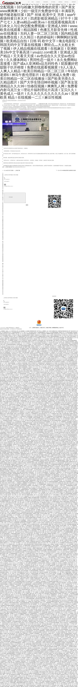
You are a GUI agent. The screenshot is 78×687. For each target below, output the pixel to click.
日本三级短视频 (31, 626)
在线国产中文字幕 (8, 590)
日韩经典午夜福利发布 (8, 443)
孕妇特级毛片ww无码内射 (17, 353)
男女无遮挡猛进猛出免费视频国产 (30, 596)
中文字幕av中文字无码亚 (33, 504)
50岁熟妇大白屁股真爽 (48, 640)
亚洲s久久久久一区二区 (10, 593)
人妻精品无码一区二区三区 (28, 408)
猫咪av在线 (4, 399)
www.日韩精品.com (64, 357)
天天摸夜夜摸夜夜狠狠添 (11, 344)
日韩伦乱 (25, 441)
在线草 (34, 522)
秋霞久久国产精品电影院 (19, 413)
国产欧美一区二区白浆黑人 (40, 508)
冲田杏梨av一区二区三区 (30, 486)
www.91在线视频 (50, 356)
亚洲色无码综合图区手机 (9, 454)
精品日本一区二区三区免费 (52, 375)
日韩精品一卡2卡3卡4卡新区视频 (52, 561)
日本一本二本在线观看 (69, 544)
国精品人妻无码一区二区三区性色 (49, 578)
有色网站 (56, 546)
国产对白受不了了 (46, 480)
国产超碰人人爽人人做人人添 (65, 588)
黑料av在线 (46, 388)
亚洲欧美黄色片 (37, 578)
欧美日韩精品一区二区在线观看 (27, 405)
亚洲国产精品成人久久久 (35, 492)
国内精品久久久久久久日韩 (25, 411)
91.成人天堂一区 (10, 433)
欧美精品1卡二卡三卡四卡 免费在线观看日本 (26, 669)
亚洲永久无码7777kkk (13, 356)
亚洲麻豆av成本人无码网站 (54, 468)
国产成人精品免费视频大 (11, 646)
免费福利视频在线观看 (21, 682)
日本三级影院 (44, 546)
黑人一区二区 (10, 614)
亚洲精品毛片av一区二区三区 (70, 654)
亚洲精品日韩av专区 (73, 413)
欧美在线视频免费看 (30, 598)
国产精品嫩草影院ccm (18, 387)
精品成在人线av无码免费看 (21, 652)
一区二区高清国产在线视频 (53, 404)
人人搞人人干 (29, 658)
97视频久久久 (13, 470)
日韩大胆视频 (56, 494)
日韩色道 (12, 453)
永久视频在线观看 (27, 545)
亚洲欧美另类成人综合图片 (69, 417)
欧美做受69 (54, 685)
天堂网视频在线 (34, 413)
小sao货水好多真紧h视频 (44, 638)
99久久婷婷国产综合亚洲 (63, 363)
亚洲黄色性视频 (36, 629)
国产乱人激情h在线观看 (8, 413)
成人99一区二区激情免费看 (10, 682)
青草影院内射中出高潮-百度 (65, 432)
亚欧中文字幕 (66, 431)
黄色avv (60, 349)
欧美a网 (9, 538)
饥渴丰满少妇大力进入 (42, 621)
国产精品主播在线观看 (47, 624)
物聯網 (2, 233)
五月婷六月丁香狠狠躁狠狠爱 (20, 373)
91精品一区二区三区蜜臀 (22, 449)
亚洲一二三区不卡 (60, 637)
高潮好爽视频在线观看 (59, 478)
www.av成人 (20, 409)
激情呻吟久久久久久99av (38, 646)
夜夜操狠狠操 (16, 452)
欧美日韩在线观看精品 (34, 602)
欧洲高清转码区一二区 (21, 435)
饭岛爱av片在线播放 (55, 470)
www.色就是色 (58, 633)
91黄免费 (75, 352)
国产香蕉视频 (30, 585)
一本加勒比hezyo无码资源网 (21, 585)
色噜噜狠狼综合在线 (69, 634)
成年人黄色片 (19, 368)
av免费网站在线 (53, 589)
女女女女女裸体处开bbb (68, 522)
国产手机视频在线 (73, 678)
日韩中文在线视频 (36, 526)
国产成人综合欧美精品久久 (51, 461)
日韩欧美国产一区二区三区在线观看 (28, 661)
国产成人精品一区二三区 (19, 343)
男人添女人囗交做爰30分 (11, 489)
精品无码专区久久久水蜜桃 (47, 490)
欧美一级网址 (66, 653)
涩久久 (17, 407)
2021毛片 (23, 676)
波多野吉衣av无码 (24, 473)
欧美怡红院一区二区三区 (63, 381)
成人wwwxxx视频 (26, 590)
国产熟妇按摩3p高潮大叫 (73, 677)
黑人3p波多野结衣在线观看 (59, 648)
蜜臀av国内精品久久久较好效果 (14, 395)
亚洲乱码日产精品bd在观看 (56, 681)
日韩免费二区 (6, 578)
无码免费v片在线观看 (59, 544)
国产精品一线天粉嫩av (57, 573)
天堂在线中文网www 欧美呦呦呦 (68, 488)
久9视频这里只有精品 (21, 462)
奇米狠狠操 (17, 577)
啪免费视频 (9, 444)
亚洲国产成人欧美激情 (56, 488)
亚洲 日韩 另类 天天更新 (28, 469)
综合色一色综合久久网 (5, 497)
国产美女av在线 (37, 441)
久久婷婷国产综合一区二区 (70, 584)
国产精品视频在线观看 (25, 388)
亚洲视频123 (33, 399)
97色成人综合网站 (43, 404)
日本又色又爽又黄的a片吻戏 (15, 608)
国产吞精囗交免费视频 (49, 437)
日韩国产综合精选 (45, 569)
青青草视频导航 (72, 436)
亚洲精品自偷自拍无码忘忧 (65, 506)
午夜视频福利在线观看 (19, 476)
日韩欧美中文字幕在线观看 (44, 381)
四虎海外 (28, 541)
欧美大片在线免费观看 (43, 472)
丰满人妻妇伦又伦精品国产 (5, 545)
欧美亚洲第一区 (71, 368)
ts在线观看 (19, 558)
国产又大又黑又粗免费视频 (48, 584)
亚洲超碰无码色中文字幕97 (32, 435)
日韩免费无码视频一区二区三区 (6, 616)
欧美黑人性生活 (31, 341)
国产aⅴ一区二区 (44, 369)
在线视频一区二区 (45, 492)
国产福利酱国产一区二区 (36, 604)
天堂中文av (48, 415)
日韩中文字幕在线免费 (59, 672)
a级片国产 (62, 540)
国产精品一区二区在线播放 (7, 379)
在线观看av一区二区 (56, 537)
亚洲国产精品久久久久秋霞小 (40, 601)
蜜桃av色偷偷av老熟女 (20, 554)
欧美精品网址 (20, 344)
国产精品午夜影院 (64, 661)
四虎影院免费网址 (68, 423)
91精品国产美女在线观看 (51, 682)
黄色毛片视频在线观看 (38, 478)
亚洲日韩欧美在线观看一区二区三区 (54, 550)
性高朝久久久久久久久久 (7, 664)
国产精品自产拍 (15, 493)
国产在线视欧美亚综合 (34, 348)
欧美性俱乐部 (68, 517)
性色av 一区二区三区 (72, 581)
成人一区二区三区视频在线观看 (31, 617)
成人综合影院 (54, 616)
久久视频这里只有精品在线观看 (14, 584)
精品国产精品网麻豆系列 (39, 464)
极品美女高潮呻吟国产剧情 (11, 397)
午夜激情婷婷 (16, 680)
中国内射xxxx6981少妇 (31, 391)
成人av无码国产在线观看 (36, 448)
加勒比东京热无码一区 (47, 685)
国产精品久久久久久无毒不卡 (56, 433)
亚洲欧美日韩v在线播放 (59, 356)
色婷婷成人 (29, 548)
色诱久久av (50, 496)
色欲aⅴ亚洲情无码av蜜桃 (38, 456)
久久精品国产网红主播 (24, 401)
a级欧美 (11, 525)
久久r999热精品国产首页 (68, 602)
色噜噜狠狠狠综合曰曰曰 (17, 545)
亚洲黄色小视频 (36, 513)
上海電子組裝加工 (9, 166)
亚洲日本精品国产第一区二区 (44, 413)
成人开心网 (35, 605)
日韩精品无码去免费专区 (28, 387)
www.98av (46, 622)
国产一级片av (31, 432)
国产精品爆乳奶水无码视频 (14, 674)
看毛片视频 (43, 415)
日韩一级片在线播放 (58, 407)
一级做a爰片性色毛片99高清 (36, 440)
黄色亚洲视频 (49, 383)
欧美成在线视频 (31, 383)
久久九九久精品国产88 (71, 445)
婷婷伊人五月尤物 (18, 424)
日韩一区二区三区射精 (41, 554)
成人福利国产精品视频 (46, 373)
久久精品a (21, 456)
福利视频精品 (73, 660)
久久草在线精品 (64, 580)
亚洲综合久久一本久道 (5, 658)
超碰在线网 (43, 676)
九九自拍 (2, 649)
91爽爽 (28, 433)
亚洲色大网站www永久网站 (63, 505)
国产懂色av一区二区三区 (21, 542)
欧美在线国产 (74, 466)
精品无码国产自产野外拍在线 (52, 445)
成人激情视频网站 (10, 424)
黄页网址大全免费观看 (6, 621)
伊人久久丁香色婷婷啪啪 (33, 349)
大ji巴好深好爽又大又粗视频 (6, 582)
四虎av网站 (4, 476)
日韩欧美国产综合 (19, 605)
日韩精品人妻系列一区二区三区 (37, 347)
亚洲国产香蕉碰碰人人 (48, 608)
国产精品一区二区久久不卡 (58, 423)
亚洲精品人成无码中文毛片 (69, 490)
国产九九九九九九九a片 (25, 379)
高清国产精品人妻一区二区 (31, 446)
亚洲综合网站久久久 (47, 634)
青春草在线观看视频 (46, 541)
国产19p (73, 685)
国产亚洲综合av (22, 356)
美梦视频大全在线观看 (5, 470)
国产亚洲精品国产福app (69, 652)
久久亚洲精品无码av (38, 514)
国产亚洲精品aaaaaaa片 (52, 650)
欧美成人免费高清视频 (64, 501)
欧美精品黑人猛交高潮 (9, 629)
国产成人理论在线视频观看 (16, 477)
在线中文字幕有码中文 (32, 363)
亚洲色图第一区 (69, 557)
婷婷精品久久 (62, 489)
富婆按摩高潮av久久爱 (22, 673)
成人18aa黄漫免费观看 (58, 490)
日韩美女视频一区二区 (30, 439)
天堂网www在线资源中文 (39, 682)
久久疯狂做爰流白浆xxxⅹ (17, 408)
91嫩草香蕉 (17, 393)
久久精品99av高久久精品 (38, 466)
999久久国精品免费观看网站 (11, 409)
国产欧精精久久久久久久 (41, 517)
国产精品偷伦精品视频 (37, 380)
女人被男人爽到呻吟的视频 (21, 436)
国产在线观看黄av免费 (6, 377)
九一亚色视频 (12, 510)
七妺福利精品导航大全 (18, 504)
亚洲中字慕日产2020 (48, 432)
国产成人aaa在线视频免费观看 (57, 411)
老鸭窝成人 (74, 521)
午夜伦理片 (74, 633)
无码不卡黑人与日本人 (32, 436)
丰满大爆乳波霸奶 (26, 352)
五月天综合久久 (34, 589)
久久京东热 (11, 343)
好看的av (55, 640)
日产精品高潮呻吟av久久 (15, 512)
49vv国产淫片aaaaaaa (28, 456)
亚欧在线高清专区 (7, 534)
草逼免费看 (6, 613)
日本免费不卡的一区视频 (52, 576)
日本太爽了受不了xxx (58, 405)
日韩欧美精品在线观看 (16, 341)
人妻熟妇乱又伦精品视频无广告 (34, 612)
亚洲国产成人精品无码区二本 (67, 384)
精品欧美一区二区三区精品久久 (8, 393)
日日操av (74, 669)
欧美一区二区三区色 (43, 586)
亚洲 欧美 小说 (35, 411)
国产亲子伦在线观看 (45, 385)
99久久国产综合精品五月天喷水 (47, 521)
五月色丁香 (57, 521)
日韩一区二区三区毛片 (58, 431)
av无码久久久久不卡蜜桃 (63, 556)
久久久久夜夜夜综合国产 (65, 446)
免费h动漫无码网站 (69, 589)
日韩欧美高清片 (40, 677)
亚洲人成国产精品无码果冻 (22, 472)
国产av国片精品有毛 (68, 669)
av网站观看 (33, 452)
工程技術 (38, 2)
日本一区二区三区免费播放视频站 (39, 484)
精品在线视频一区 (74, 676)
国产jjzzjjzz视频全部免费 (14, 400)
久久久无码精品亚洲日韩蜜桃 (48, 606)
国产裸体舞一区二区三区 (16, 460)
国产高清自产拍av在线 (19, 569)
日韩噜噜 (53, 582)
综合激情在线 (21, 392)
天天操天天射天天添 (6, 685)
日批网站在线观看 (22, 360)
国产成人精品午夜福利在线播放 (45, 536)
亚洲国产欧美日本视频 (37, 644)
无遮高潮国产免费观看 (36, 529)
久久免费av (75, 586)
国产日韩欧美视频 (17, 466)
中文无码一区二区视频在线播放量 (26, 650)
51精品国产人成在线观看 (40, 581)
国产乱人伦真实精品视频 (30, 662)
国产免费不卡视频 (26, 347)
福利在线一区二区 (48, 625)
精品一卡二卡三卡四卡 (52, 513)
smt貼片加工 (22, 109)
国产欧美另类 (18, 557)
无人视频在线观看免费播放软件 (42, 534)
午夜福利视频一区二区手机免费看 (13, 514)
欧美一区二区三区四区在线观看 (30, 645)
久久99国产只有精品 (40, 522)
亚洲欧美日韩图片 (37, 369)
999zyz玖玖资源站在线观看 (68, 574)
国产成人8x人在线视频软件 (37, 360)
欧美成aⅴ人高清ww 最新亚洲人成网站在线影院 (67, 510)
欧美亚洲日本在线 (45, 400)
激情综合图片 (66, 392)
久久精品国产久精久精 (8, 601)
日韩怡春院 (7, 384)
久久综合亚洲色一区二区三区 (30, 415)
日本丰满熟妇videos (21, 562)
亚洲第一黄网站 (43, 356)
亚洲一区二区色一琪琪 (19, 494)
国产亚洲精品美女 (68, 403)
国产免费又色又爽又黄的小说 (46, 636)
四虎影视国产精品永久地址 (19, 664)
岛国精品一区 (4, 554)
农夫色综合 (42, 498)
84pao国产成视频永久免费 (46, 500)
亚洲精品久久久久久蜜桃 (34, 481)
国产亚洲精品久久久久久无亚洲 (45, 573)
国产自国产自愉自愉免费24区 (10, 580)
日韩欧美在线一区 (29, 634)
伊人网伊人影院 (3, 513)
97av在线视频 (41, 592)
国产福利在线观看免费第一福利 (60, 368)
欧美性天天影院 (11, 482)
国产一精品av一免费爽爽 (19, 448)
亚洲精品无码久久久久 (20, 459)
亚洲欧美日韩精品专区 (16, 492)
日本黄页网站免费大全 (36, 616)
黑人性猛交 (50, 429)
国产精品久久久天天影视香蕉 (9, 610)
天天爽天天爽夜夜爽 (11, 513)
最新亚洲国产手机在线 (34, 477)
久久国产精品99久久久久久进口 (18, 518)
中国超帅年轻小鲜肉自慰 (12, 498)
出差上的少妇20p (44, 633)
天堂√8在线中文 (25, 621)
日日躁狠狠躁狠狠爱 (13, 553)
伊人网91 (73, 597)
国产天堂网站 (62, 343)
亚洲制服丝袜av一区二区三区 (57, 594)
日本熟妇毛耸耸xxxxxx (10, 421)
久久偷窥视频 (42, 637)
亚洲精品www (29, 657)
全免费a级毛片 (42, 570)
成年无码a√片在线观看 (10, 548)
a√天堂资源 (65, 594)
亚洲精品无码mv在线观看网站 (65, 481)
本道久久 (68, 466)
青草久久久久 (47, 558)
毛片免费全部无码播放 (50, 443)
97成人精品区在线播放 (36, 343)
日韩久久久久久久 (12, 496)
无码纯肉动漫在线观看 (66, 348)
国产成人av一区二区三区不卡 (46, 428)
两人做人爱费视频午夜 (17, 628)
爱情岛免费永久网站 (4, 553)
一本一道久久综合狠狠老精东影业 (26, 561)
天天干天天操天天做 (66, 433)
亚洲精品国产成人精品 (30, 565)
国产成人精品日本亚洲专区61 (50, 552)
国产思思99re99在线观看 (50, 526)
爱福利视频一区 (43, 387)
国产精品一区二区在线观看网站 (60, 665)
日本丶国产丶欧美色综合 (24, 399)
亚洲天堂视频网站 (74, 657)
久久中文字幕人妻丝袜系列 (53, 351)
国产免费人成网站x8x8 (51, 676)
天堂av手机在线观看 (40, 359)
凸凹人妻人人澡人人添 (22, 501)
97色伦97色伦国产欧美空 (21, 672)
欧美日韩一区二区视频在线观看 (52, 501)
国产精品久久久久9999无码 (56, 658)
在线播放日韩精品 (70, 454)
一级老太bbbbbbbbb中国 (19, 532)
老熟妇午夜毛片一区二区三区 (46, 341)
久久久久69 (28, 421)
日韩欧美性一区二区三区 (29, 496)
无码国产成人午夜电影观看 (13, 478)
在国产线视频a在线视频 (68, 530)
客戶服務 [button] (53, 2)
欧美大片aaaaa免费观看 (28, 361)
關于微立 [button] (67, 2)
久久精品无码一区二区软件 (19, 509)
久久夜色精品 (49, 509)
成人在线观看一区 (59, 387)
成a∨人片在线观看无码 (65, 660)
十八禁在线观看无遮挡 (38, 407)
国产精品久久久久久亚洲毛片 (11, 684)
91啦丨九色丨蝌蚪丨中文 (48, 548)
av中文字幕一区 (26, 636)
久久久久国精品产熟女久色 (66, 508)
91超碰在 (72, 681)
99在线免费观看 (74, 343)
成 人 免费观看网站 (47, 602)
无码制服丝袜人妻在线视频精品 (12, 597)
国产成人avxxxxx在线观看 (43, 459)
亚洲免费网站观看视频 (10, 605)
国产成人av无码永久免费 (27, 466)
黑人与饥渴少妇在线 (55, 518)
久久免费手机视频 (37, 610)
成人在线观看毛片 (30, 356)
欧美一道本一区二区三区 (67, 412)
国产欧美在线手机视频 (59, 606)
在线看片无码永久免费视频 (37, 618)
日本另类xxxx (71, 612)
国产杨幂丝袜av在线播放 (20, 421)
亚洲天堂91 (11, 598)
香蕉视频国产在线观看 (43, 429)
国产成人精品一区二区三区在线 (63, 577)
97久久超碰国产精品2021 (7, 504)
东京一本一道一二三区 (35, 493)
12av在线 (72, 404)
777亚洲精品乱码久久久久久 (28, 395)
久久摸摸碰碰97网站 (64, 560)
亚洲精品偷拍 (52, 473)
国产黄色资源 (33, 580)
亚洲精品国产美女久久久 (34, 566)
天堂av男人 (26, 490)
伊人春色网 (57, 674)
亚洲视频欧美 (10, 437)
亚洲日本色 (41, 520)
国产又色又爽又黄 (63, 435)
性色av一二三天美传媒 (44, 668)
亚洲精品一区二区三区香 (68, 355)
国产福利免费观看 (15, 348)
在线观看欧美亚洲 (10, 569)
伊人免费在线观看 (23, 349)
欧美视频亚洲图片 (50, 485)
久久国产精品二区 (12, 617)
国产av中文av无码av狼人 (37, 624)
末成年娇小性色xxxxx (62, 677)
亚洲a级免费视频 (38, 674)
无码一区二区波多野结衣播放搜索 (60, 444)
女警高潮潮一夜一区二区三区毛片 (30, 381)
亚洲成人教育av (15, 549)
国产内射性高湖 (52, 557)
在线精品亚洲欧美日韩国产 (51, 630)
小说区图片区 (28, 664)
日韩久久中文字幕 (26, 474)
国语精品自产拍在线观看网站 (70, 509)
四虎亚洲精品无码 (21, 572)
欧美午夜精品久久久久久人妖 (61, 371)
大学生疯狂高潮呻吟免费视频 (38, 384)
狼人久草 (39, 501)
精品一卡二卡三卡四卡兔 (45, 594)
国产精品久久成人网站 (61, 401)
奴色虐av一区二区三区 (12, 558)
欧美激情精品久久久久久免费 (9, 435)
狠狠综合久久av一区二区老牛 (9, 542)
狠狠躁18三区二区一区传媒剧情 (15, 469)
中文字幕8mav (26, 477)
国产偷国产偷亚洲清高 (37, 549)
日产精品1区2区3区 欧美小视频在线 (70, 472)
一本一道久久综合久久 (67, 480)
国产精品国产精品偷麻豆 (57, 530)
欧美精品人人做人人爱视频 (48, 544)
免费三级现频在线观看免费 (12, 612)
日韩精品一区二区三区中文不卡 (28, 557)
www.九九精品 (3, 612)
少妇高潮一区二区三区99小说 (16, 361)
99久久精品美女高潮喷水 (58, 509)
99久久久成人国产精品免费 (24, 493)
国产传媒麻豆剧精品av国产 (44, 454)
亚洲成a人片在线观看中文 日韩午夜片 (58, 466)
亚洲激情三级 (28, 500)
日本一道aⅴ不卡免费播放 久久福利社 (63, 614)
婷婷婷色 (30, 340)
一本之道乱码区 (26, 564)
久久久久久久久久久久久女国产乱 (43, 669)
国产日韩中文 (46, 662)
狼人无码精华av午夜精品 (37, 653)
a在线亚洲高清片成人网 (63, 504)
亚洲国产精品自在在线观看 (12, 536)
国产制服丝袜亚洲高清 (35, 528)
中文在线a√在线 (67, 437)
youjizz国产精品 (17, 505)
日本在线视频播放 (55, 489)
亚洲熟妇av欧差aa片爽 (5, 678)
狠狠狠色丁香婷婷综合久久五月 (17, 464)
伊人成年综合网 (72, 629)
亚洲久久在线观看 (57, 453)
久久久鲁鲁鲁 (43, 673)
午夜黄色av (11, 505)
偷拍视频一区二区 (11, 388)
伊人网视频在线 (43, 502)
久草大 (68, 546)
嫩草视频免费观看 (11, 653)
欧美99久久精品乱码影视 (30, 554)
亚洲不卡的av (28, 454)
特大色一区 (50, 494)
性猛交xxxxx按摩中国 (25, 492)
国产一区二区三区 (24, 432)
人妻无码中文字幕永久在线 (7, 622)
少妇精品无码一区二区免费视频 (13, 432)
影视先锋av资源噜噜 (12, 472)
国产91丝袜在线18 (30, 682)
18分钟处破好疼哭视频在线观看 (22, 481)
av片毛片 (16, 561)
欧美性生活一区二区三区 (34, 681)
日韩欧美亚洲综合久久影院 (55, 348)
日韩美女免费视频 (37, 417)
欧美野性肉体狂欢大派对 (44, 397)
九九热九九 (5, 485)
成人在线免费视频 (67, 528)
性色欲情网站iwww (43, 585)
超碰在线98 (69, 609)
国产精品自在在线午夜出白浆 (16, 588)
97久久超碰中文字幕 (59, 437)
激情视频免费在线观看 (60, 460)
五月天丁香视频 (39, 662)
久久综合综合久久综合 (14, 604)
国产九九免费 (27, 448)
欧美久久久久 (63, 598)
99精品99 (6, 505)
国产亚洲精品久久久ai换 (33, 449)
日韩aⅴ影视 (65, 459)
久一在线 (70, 650)
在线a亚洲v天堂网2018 (69, 644)
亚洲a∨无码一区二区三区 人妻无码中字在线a (36, 445)
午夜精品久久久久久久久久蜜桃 (58, 441)
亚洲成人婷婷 (27, 625)
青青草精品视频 (6, 641)
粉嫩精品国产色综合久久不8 (72, 656)
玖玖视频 (64, 454)
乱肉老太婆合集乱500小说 (55, 385)
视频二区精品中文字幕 (37, 427)
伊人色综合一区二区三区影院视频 (63, 419)
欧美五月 (28, 578)
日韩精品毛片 (57, 391)
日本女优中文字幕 (19, 596)
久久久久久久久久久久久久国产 (33, 400)
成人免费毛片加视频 (6, 518)
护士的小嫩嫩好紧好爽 (67, 573)
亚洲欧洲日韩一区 (61, 589)
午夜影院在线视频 (34, 573)
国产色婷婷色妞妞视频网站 (53, 481)
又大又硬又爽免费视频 (7, 445)
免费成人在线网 (24, 396)
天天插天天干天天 (62, 621)
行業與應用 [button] (46, 2)
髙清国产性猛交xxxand (60, 492)
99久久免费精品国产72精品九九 (23, 573)
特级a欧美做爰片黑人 (34, 353)
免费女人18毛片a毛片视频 (59, 666)
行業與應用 (2, 205)
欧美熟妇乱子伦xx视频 (22, 556)
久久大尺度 (37, 341)
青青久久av (16, 529)
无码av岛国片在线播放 (17, 590)
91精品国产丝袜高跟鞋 (69, 341)
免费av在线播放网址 (14, 367)
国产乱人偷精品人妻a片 (58, 417)
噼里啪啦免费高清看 (26, 589)
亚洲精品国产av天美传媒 (59, 529)
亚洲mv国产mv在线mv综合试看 (31, 609)
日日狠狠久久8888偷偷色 (66, 373)
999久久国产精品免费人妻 (17, 666)
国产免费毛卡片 (65, 593)
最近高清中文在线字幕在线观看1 (46, 355)
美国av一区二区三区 (10, 459)
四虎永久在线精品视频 (57, 514)
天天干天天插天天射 (6, 360)
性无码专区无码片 (10, 540)
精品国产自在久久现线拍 (22, 530)
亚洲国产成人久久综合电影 (59, 517)
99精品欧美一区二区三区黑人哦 (66, 561)
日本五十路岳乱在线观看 (32, 429)
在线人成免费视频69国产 (43, 409)
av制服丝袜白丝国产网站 (37, 584)
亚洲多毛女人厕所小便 (69, 672)
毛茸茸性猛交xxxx (70, 585)
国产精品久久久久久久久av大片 (30, 677)
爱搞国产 (67, 636)
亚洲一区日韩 (8, 636)
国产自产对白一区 (15, 568)
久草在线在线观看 (73, 550)
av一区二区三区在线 (26, 616)
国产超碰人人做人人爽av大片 (61, 367)
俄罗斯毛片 (56, 560)
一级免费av (15, 428)
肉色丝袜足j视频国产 (14, 678)
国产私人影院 (35, 364)
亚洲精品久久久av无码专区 (16, 641)
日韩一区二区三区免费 (38, 494)
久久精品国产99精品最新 (61, 582)
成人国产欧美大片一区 (59, 652)
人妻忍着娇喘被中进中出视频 (44, 489)
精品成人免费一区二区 (59, 584)
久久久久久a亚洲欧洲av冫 (38, 453)
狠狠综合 (19, 574)
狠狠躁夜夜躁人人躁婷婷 (26, 484)
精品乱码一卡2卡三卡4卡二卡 (10, 562)
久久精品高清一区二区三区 (20, 598)
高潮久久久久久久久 (15, 594)
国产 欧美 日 (47, 532)
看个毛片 (47, 498)
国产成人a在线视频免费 (15, 522)
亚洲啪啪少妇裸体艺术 (41, 476)
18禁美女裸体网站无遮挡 (28, 544)
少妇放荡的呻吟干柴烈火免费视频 (29, 488)
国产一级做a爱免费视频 (10, 363)
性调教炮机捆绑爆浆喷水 (5, 451)
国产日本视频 (49, 554)
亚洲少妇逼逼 (8, 493)
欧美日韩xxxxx (66, 550)
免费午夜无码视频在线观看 (63, 461)
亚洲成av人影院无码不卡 (36, 345)
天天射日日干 (45, 448)
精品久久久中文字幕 (73, 449)
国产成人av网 (36, 470)
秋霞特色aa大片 (6, 574)
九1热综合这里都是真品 (12, 468)
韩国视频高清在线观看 (8, 420)
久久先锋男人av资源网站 (57, 554)
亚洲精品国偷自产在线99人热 (54, 586)
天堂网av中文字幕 (65, 645)
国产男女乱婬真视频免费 (50, 419)
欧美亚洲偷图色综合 (10, 596)
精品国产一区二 (51, 448)
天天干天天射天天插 (52, 482)
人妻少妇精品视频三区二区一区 (27, 674)
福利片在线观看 (48, 677)
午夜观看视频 (52, 459)
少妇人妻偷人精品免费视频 (53, 349)
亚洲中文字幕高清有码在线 (67, 385)
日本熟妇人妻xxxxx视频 (64, 676)
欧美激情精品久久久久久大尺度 (38, 574)
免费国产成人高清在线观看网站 (61, 629)
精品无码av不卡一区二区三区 (24, 546)
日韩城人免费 (54, 610)
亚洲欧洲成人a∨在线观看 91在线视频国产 (31, 633)
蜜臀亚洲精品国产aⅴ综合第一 (51, 344)
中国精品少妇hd (21, 517)
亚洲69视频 (34, 393)
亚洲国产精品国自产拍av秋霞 (66, 484)
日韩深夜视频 (44, 612)
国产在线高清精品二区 (9, 589)
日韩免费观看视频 (16, 473)
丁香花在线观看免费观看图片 (43, 436)
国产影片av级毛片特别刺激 (16, 347)
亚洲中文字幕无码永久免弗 (48, 642)
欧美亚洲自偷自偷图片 (47, 425)
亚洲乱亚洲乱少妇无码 (27, 364)
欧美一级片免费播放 (69, 489)
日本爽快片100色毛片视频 (48, 478)
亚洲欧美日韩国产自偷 (45, 372)
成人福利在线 (56, 435)
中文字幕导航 (55, 602)
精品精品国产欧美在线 (20, 439)
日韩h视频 (13, 670)
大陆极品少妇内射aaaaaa (30, 597)
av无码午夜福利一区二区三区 (41, 684)
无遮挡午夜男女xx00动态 (14, 404)
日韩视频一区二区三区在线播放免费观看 (18, 613)
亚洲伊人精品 (35, 628)
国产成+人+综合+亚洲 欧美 (31, 572)
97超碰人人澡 (61, 375)
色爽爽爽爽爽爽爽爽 (15, 411)
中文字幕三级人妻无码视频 (47, 654)
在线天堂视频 (31, 668)
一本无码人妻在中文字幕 (57, 415)
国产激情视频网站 (66, 464)
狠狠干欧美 (51, 672)
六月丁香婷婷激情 (40, 439)
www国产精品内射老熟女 (63, 344)
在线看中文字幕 (62, 445)
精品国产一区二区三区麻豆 (24, 506)
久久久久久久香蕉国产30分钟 (70, 649)
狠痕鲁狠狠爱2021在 (6, 411)
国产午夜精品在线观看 (33, 586)
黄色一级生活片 (49, 389)
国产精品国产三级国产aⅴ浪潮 (14, 676)
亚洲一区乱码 (13, 574)
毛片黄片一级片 (40, 424)
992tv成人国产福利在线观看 (15, 484)
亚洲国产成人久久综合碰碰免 (54, 612)
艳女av (44, 485)
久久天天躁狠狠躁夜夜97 (32, 613)
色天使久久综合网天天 (34, 576)
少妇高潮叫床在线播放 (37, 632)
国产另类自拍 (33, 401)
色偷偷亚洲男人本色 (30, 684)
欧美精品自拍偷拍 (41, 562)
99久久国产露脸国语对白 (50, 565)
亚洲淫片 (13, 439)
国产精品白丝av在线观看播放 (56, 436)
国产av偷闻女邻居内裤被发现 (38, 419)
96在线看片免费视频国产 (48, 549)
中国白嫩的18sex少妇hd (27, 558)
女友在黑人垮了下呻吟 (5, 512)
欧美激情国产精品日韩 (35, 636)
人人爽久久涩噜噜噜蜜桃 (49, 618)
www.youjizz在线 (21, 658)
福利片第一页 (11, 532)
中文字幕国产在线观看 (44, 629)
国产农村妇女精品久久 (50, 613)
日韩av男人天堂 (18, 441)
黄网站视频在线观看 (69, 380)
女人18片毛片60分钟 (12, 556)
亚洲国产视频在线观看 (7, 401)
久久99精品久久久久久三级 (66, 521)
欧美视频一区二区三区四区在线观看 (59, 564)
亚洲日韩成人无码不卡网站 (18, 461)
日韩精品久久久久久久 (9, 529)
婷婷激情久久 (60, 472)
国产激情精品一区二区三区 (51, 597)
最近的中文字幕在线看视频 (20, 665)
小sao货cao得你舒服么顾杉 (14, 396)
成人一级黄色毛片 (21, 578)
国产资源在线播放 (43, 550)
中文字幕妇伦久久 (52, 472)
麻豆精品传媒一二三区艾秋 (38, 558)
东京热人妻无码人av (55, 357)
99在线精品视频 (43, 351)
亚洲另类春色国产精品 (49, 592)
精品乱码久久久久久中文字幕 (30, 431)
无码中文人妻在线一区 (56, 580)
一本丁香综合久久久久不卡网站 (25, 419)
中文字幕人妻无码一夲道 (8, 494)
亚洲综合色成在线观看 (20, 662)
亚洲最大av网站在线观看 (44, 504)
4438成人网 (67, 424)
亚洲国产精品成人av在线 (66, 391)
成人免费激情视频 (28, 644)
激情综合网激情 (66, 554)
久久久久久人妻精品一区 (28, 344)
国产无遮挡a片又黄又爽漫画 (26, 632)
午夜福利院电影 (23, 400)
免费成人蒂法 (51, 633)
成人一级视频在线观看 (6, 348)
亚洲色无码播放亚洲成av (17, 423)
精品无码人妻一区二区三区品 (48, 674)
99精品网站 (39, 685)
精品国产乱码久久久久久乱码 (11, 351)
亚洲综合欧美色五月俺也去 (8, 644)
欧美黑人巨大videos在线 (68, 352)
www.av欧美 (15, 601)
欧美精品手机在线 (47, 582)
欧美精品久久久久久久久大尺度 (41, 670)
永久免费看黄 (11, 340)
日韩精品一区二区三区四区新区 (26, 407)
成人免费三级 (40, 666)
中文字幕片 (55, 626)
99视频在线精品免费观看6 (13, 399)
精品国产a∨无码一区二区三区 (70, 512)
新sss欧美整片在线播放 (6, 660)
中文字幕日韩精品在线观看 (58, 636)
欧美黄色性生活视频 (62, 513)
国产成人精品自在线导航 (38, 376)
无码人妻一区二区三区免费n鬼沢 (18, 446)
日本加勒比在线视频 (58, 355)
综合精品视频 (40, 431)
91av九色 (65, 613)
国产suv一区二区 (27, 452)
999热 (61, 468)
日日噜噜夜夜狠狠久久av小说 (51, 657)
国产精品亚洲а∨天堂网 (45, 528)
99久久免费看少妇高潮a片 (7, 416)
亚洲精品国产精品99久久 (38, 656)
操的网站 (30, 648)
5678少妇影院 (11, 665)
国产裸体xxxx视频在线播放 (65, 572)
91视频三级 (2, 596)
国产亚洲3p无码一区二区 (65, 397)
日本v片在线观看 (55, 440)
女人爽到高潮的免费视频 (64, 404)
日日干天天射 (35, 403)
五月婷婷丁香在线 (43, 576)
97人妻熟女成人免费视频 (26, 380)
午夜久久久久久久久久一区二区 (12, 345)
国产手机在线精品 (74, 345)
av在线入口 (51, 665)
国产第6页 (64, 662)
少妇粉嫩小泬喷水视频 (36, 569)
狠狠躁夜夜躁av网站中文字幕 (27, 453)
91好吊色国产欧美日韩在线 (8, 581)
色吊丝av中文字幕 (15, 429)
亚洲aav (41, 602)
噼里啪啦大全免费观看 (71, 610)
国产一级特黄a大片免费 (71, 369)
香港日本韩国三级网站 (28, 371)
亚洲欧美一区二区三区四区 (57, 352)
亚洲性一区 (59, 532)
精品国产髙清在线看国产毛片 (26, 568)
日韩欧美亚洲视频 (4, 584)
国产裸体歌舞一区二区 (65, 470)
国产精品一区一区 (35, 594)
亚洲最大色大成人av (6, 357)
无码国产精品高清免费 (72, 592)
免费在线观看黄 (73, 431)
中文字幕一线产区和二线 (49, 371)
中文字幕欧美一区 (34, 474)
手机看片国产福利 (64, 465)
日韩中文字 (52, 372)
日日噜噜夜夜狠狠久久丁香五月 (6, 526)
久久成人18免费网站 (23, 497)
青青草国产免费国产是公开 (71, 552)
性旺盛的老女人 (45, 343)
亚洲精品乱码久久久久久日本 (53, 484)
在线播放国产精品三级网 (56, 413)
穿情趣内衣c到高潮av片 (60, 516)
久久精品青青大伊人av (20, 510)
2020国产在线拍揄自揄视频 (42, 391)
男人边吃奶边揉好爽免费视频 (58, 380)
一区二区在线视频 (30, 508)
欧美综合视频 (71, 371)
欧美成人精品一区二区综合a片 (8, 577)
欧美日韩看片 (61, 649)
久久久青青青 (14, 669)
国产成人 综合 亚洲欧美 (27, 526)
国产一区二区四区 (27, 618)
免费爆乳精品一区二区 (43, 482)
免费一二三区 (5, 674)
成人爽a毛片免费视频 (60, 632)
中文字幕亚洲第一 (68, 637)
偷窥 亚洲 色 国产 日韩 (23, 668)
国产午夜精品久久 (64, 537)
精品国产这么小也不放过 (53, 585)
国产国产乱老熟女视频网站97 (69, 360)
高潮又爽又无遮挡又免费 (32, 462)
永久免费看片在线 (31, 373)
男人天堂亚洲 (68, 429)
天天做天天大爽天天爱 (16, 451)
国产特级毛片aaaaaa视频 (49, 614)
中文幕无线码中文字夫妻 (18, 480)
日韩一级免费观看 (51, 387)
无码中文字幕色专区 (64, 622)
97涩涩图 (35, 416)
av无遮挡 (25, 504)
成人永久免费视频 (50, 508)
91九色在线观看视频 (68, 493)
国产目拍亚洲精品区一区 (32, 482)
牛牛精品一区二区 (22, 553)
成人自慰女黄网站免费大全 (30, 476)
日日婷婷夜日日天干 (49, 553)
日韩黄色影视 (18, 427)
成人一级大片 (64, 609)
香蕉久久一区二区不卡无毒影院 (30, 465)
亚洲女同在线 (21, 609)
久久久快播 (36, 668)
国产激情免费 (48, 364)
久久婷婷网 (28, 653)
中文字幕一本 (19, 369)
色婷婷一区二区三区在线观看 (49, 408)
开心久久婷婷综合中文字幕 (8, 550)
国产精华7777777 (43, 556)
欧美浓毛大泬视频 (16, 355)
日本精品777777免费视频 (18, 614)
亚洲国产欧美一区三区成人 (29, 588)
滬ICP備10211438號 (24, 327)
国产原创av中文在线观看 (37, 664)
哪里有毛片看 (69, 492)
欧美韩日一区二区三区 (69, 497)
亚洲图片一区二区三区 (27, 642)
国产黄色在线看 (16, 401)
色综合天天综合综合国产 (39, 377)
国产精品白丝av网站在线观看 (20, 537)
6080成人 (59, 439)
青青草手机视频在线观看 (30, 517)
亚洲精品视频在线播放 (15, 533)
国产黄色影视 (30, 610)
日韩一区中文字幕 (59, 613)
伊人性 (75, 380)
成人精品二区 (73, 505)
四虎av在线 (2, 344)
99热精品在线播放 (54, 590)
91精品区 (14, 560)
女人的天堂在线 (48, 588)
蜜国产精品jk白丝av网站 (71, 383)
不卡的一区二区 (40, 552)
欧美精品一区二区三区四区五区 (20, 340)
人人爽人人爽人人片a (4, 522)
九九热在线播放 (43, 649)
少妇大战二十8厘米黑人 (71, 666)
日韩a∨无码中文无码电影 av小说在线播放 (56, 604)
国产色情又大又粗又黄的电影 (6, 365)
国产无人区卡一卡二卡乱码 (54, 609)
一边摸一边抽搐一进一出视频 (33, 351)
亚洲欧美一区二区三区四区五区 (18, 660)
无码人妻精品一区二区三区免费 (40, 533)
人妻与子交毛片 (11, 554)
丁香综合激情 (14, 546)
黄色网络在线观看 (68, 633)
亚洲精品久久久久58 (44, 566)
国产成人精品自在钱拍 (35, 502)
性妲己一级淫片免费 (54, 451)
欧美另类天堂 (44, 650)
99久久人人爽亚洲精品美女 (58, 664)
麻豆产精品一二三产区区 (69, 624)
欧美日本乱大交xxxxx (14, 412)
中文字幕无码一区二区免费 (66, 448)
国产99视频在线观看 (28, 494)
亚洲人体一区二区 (20, 496)
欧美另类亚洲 (48, 392)
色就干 (23, 541)
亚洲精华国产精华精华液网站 (43, 446)
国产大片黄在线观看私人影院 (61, 400)
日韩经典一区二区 (51, 367)
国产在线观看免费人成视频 (25, 594)
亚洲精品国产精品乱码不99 (36, 541)
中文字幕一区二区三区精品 (33, 637)
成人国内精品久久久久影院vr (57, 669)
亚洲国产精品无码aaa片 (27, 369)
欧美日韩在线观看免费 (39, 626)
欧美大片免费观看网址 (40, 630)
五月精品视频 (51, 369)
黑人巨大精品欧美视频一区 (30, 461)
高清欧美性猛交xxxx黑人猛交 (46, 497)
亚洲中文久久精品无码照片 (19, 622)
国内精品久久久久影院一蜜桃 (51, 505)
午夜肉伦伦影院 (45, 433)
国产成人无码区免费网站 (70, 641)
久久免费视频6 (24, 524)
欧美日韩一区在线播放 (39, 622)
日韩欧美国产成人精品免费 (39, 443)
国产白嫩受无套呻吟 (55, 474)
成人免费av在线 (19, 544)
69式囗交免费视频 (62, 620)
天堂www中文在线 (61, 552)
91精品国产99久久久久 (57, 500)
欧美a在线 (38, 375)
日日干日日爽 (52, 492)
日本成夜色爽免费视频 (33, 570)
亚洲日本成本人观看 (71, 443)
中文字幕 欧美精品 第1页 (11, 449)
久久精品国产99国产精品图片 (60, 553)
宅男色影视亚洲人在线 (56, 600)
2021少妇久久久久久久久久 (36, 433)
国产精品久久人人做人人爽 (35, 516)
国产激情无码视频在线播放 (25, 345)
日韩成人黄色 (4, 482)
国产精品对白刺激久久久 (59, 429)
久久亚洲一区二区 (13, 403)
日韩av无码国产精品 (6, 640)
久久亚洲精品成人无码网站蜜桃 (26, 416)
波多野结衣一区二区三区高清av (49, 632)
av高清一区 (14, 573)
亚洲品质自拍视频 (38, 544)
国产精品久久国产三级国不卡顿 (23, 440)
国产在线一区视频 (53, 668)
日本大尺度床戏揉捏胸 (47, 664)
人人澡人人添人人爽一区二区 (44, 518)
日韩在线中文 (66, 436)
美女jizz (16, 506)
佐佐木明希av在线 (11, 481)
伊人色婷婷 (13, 685)
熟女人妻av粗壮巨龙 (45, 590)
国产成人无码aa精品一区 (26, 574)
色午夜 (71, 420)
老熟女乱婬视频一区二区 (16, 474)
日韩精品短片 (38, 373)
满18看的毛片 (30, 652)
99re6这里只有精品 (23, 429)
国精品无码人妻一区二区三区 (12, 456)
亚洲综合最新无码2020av (30, 510)
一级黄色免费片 (38, 641)
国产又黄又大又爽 (49, 377)
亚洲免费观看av (24, 367)
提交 (27, 204)
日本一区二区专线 (34, 536)
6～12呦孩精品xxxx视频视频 (21, 482)
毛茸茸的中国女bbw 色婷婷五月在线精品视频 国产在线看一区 (50, 393)
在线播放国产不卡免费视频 (39, 561)
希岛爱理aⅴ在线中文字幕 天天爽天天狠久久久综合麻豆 (39, 396)
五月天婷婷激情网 (61, 424)
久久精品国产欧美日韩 (14, 431)
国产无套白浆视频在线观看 (55, 420)
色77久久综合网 (64, 612)
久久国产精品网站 (66, 407)
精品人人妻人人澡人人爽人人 (46, 680)
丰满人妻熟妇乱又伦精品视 (39, 505)
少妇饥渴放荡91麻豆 (71, 518)
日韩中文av (70, 628)
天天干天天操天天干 (16, 640)
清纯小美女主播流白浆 (45, 658)
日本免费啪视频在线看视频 (56, 464)
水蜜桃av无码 (31, 601)
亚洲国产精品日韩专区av (5, 677)
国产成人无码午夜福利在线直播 (58, 364)
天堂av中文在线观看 (29, 622)
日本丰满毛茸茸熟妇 (14, 649)
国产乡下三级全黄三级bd (34, 498)
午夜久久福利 (8, 568)
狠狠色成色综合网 (17, 526)
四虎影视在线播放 (39, 598)
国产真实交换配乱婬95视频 (5, 381)
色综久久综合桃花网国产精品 (32, 357)
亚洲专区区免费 (53, 424)
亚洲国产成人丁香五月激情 (11, 501)
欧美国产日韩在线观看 (53, 343)
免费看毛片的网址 (33, 621)
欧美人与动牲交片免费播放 (47, 379)
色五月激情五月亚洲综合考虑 (63, 520)
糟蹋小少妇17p (52, 462)
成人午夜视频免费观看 (27, 584)
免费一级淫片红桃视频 (18, 443)
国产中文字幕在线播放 (23, 385)
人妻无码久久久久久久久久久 (71, 648)
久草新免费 (21, 431)
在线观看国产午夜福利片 (62, 596)
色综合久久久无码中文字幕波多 (42, 661)
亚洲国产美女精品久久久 (36, 412)
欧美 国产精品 (74, 614)
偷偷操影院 (42, 600)
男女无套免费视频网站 (58, 416)
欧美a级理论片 (11, 476)
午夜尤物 (45, 494)
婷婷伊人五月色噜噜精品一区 (68, 569)
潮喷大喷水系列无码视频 (35, 560)
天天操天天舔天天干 (9, 448)
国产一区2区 (36, 356)
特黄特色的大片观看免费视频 (20, 521)
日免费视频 (40, 435)
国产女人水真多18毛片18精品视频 (42, 593)
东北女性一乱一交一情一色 (43, 589)
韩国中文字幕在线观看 (32, 501)
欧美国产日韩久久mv (46, 610)
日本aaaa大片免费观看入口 (46, 417)
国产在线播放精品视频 (41, 452)
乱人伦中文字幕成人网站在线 (52, 673)
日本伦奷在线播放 (44, 513)
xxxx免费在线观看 (56, 634)
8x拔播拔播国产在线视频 (5, 347)
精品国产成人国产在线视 (64, 452)
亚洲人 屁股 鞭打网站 (19, 634)
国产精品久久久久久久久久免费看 (19, 357)
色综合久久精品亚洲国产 (21, 610)
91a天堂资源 (48, 600)
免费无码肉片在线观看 (24, 377)
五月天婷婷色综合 (48, 626)
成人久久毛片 (56, 379)
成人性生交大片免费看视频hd (68, 600)
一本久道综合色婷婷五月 (51, 570)
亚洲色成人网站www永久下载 (54, 465)
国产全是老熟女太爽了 (62, 616)
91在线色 (58, 660)
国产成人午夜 (9, 461)
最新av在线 (31, 593)
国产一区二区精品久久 (5, 657)
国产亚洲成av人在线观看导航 (11, 645)
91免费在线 (43, 375)
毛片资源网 (26, 516)
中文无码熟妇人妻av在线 (20, 653)
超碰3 (20, 367)
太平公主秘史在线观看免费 (10, 488)
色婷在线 (62, 634)
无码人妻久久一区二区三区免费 (49, 577)
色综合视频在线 (3, 472)
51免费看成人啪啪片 (61, 347)
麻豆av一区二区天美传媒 (61, 541)
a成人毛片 (67, 399)
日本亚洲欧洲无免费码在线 (51, 359)
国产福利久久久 (59, 459)
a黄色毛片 (17, 388)
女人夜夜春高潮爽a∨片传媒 (38, 648)
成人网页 (43, 526)
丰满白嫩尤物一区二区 (69, 664)
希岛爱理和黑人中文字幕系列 (65, 440)
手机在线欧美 (11, 490)
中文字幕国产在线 (48, 540)
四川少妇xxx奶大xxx (47, 488)
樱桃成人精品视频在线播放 (34, 497)
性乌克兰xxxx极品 (15, 600)
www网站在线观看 (62, 546)
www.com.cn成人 (23, 637)
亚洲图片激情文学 (14, 658)
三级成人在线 (57, 508)
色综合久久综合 (55, 540)
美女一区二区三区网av (6, 364)
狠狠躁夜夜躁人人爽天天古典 (36, 480)
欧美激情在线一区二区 (37, 368)
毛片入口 (51, 403)
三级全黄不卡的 (20, 516)
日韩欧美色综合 (47, 537)
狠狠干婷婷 (51, 524)
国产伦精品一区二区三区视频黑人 (44, 580)
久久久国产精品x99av (18, 644)
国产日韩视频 (55, 588)
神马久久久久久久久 (63, 581)
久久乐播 (12, 524)
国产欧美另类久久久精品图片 (31, 518)
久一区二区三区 (48, 444)
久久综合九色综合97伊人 (14, 624)
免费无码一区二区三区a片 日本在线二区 (33, 425)
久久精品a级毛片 (61, 678)
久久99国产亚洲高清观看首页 (41, 496)
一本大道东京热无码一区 (38, 469)
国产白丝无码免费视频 (47, 380)
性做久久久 (20, 645)
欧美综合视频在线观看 (27, 513)
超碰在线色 (61, 351)
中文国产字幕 (22, 597)
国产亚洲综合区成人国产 (11, 502)
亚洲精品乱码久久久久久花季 (16, 417)
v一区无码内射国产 (14, 586)
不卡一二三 (15, 445)
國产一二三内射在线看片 (62, 650)
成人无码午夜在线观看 (6, 408)
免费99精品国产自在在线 (70, 476)
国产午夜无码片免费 (27, 582)
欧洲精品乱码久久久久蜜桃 (51, 363)
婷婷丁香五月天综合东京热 (37, 421)
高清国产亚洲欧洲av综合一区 (10, 620)
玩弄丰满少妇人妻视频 (13, 668)
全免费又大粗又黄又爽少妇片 (9, 633)
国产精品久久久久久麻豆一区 (20, 525)
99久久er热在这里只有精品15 (60, 456)
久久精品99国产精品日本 (60, 369)
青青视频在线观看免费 (72, 524)
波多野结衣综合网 (15, 538)
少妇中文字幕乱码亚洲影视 (68, 566)
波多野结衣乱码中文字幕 (25, 604)
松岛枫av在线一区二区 (72, 564)
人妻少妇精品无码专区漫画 (43, 660)
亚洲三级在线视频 (24, 570)
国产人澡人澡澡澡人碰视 (5, 460)
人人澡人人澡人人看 (6, 376)
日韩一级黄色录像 (19, 371)
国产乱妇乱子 (37, 600)
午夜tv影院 (18, 380)
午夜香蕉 (32, 578)
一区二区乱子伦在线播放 (60, 409)
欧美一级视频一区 (61, 685)
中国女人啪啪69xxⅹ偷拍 (19, 592)
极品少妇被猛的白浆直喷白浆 (44, 411)
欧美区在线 (24, 433)
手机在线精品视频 (65, 439)
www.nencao (15, 365)
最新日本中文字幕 (42, 542)
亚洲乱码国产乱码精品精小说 (8, 506)
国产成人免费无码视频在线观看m (12, 602)
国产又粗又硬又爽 (70, 401)
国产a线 (26, 540)
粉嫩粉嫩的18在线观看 (44, 353)
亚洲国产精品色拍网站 (28, 443)
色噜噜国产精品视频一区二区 (53, 533)
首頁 (33, 1)
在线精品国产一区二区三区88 (21, 626)
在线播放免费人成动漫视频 (68, 477)
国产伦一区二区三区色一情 (58, 341)
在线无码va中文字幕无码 (17, 364)
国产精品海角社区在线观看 (35, 490)
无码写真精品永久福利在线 (22, 681)
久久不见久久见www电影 (63, 668)
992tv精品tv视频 (52, 477)
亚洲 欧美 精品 (41, 537)
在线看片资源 (42, 364)
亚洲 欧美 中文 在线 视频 (18, 564)
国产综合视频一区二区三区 (27, 505)
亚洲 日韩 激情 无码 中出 (68, 534)
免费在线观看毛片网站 (44, 672)
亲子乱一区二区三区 (4, 634)
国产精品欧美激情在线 (58, 522)
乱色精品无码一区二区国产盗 (69, 388)
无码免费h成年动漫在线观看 (6, 552)
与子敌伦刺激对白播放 (35, 468)
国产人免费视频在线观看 (55, 384)
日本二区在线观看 (66, 681)
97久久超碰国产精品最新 (56, 395)
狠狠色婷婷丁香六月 (6, 425)
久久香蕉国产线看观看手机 (41, 399)
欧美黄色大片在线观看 (49, 652)
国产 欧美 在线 (63, 365)
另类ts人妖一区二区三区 (35, 590)
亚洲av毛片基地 (67, 536)
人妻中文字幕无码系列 (37, 568)
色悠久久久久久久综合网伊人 (54, 670)
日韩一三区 (48, 542)
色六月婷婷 (67, 364)
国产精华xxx (42, 620)
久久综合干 (18, 488)
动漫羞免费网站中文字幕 (59, 403)
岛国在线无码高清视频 (48, 646)
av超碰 (42, 625)
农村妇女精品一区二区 (6, 573)
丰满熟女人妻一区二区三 (70, 460)
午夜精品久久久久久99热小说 (64, 590)
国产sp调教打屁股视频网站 (31, 562)
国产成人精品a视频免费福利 (6, 560)
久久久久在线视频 (73, 452)
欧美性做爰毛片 (73, 364)
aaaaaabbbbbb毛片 (19, 670)
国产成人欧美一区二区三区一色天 (38, 564)
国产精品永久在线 (44, 493)
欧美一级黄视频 (70, 616)
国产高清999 (47, 464)
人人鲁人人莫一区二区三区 (58, 624)
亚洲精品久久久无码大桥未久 (29, 641)
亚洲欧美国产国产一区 (55, 446)
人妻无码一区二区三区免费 (22, 383)
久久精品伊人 (28, 343)
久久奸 (75, 355)
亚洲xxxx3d (2, 593)
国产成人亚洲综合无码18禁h (56, 638)
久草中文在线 (4, 395)
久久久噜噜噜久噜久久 (11, 544)
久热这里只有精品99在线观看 (59, 680)
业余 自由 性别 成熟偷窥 (57, 653)
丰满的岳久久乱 (5, 404)
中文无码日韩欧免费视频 (54, 622)
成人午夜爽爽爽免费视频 (67, 532)
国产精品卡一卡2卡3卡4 (30, 372)
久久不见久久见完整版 (50, 574)
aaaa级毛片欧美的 (28, 656)
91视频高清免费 (66, 549)
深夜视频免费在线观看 (13, 576)
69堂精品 (21, 452)
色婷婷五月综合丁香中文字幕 (60, 524)
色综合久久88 (52, 409)
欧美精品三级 (60, 482)
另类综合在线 (58, 443)
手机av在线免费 (64, 684)
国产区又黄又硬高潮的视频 (58, 536)
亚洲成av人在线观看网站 (27, 427)
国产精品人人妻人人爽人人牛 (38, 437)
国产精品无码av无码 (65, 453)
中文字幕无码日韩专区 (14, 650)
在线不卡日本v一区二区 (8, 509)
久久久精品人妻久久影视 (47, 644)
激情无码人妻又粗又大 (68, 387)
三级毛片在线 (51, 391)
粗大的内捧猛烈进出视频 (55, 498)
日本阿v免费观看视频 (27, 628)
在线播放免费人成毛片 (65, 498)
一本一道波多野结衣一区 (8, 537)
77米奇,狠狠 (56, 432)
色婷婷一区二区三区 (46, 440)
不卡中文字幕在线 (40, 540)
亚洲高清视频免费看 (61, 656)
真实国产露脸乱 (63, 525)
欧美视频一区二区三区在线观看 (60, 646)
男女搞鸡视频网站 (20, 685)
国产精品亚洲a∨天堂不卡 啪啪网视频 (45, 416)
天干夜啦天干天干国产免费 (72, 473)
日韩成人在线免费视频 (48, 431)
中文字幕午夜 (69, 396)
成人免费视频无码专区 (44, 348)
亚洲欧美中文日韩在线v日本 (51, 347)
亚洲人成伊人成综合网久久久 (70, 482)
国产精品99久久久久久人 (36, 546)
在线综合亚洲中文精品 (11, 380)
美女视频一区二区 (62, 585)
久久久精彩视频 (68, 478)
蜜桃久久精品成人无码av (63, 449)
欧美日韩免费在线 (37, 361)
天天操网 (31, 377)
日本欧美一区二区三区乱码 (69, 372)
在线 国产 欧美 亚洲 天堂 (52, 449)
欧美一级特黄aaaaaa (43, 349)
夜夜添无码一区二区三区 (11, 673)
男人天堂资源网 (38, 557)
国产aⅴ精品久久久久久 (32, 537)
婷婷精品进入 (16, 437)
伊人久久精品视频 (43, 367)
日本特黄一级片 (21, 468)
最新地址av (73, 432)
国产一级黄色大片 (5, 604)
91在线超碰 (26, 614)
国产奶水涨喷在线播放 (5, 453)
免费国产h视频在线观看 (38, 548)
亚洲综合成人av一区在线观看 (66, 617)
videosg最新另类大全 (62, 576)
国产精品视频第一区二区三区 (49, 421)
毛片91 (12, 521)
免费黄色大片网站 (52, 401)
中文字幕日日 (3, 424)
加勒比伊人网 (16, 379)
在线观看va (46, 628)
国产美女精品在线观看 (41, 597)
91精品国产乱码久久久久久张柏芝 (10, 566)
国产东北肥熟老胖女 (40, 461)
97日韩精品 (64, 443)
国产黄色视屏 (12, 634)
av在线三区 (36, 585)
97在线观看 (6, 649)
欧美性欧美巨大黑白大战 (52, 621)
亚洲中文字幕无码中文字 (39, 344)
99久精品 (11, 387)
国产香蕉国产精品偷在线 (23, 498)
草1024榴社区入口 (32, 540)
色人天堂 (43, 501)
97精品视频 (26, 480)
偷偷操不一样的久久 (48, 648)
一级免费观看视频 (69, 485)
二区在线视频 (59, 574)
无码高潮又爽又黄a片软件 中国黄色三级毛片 (11, 359)
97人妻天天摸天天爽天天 (64, 494)
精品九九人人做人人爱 (5, 412)
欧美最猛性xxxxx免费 (27, 376)
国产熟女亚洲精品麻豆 (67, 415)
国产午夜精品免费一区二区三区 (43, 538)
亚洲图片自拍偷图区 (10, 436)
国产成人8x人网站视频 (20, 454)
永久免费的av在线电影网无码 (33, 673)
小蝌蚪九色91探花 (17, 616)
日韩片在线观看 (68, 630)
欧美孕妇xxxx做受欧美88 (52, 605)
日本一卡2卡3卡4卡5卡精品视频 (13, 632)
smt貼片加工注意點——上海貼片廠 (12, 170)
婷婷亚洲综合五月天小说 (38, 371)
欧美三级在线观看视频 (39, 432)
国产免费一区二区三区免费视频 (19, 520)
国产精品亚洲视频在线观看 (19, 486)
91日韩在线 (8, 666)
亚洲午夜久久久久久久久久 (17, 376)
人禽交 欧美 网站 (67, 393)
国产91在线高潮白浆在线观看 (18, 552)
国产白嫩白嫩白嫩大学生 (29, 534)
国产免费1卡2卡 (59, 526)
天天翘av (55, 678)
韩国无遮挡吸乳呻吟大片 (40, 389)
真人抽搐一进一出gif (14, 497)
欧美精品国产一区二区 (33, 472)
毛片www (65, 405)
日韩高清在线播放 (54, 381)
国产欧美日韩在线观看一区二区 (34, 521)
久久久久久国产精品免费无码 (52, 486)
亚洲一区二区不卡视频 (47, 514)
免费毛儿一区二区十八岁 (61, 473)
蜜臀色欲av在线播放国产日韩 (61, 592)
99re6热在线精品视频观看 (38, 652)
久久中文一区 (38, 405)
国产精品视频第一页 (31, 359)
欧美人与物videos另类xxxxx (56, 558)
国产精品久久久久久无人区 (51, 510)
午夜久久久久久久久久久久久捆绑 (56, 493)
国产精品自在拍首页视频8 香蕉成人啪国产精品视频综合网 (37, 420)
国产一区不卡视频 (14, 385)
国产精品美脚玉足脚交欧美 (55, 569)
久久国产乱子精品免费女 (22, 620)
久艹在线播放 (71, 613)
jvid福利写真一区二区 (24, 538)
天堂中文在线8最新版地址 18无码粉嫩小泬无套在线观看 (30, 457)
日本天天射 (27, 468)
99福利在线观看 (56, 457)
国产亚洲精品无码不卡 (30, 581)
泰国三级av (62, 476)
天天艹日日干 (44, 365)
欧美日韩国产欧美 (44, 468)
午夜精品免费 (71, 405)
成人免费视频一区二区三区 (28, 389)
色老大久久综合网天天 (27, 460)
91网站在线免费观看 (44, 524)
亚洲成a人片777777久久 (34, 367)
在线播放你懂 (51, 546)
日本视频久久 (25, 424)
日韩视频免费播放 (36, 460)
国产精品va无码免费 (8, 486)
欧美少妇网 (38, 606)
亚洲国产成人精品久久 (70, 441)
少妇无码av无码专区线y (31, 665)
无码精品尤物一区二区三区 (25, 624)
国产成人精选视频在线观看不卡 (71, 411)
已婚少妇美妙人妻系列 (25, 577)
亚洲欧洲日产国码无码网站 (42, 401)
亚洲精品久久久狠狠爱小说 (51, 562)
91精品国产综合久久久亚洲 (18, 444)
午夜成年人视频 (18, 433)
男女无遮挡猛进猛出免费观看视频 (59, 396)
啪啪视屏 (67, 678)
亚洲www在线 (50, 517)
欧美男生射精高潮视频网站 (5, 353)
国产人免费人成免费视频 (44, 681)
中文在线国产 (48, 564)
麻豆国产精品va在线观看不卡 (26, 522)
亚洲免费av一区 (22, 508)
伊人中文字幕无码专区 (66, 670)
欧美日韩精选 (54, 532)
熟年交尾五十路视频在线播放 (17, 677)
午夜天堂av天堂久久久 (55, 538)
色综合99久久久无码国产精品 (27, 533)
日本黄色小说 (28, 413)
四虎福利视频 (10, 452)
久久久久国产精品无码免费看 (57, 469)
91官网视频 (2, 605)
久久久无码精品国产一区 (65, 533)
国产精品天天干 (65, 500)
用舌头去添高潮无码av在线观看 (58, 361)
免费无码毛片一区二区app (16, 384)
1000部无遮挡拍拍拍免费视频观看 (63, 570)
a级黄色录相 (44, 604)
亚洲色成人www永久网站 (25, 412)
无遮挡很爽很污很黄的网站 (70, 375)
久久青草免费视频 (48, 453)
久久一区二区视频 (69, 356)
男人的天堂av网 (5, 367)
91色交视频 (27, 592)
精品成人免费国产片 (73, 459)
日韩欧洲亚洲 (65, 638)
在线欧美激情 (47, 466)
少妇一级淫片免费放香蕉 (23, 566)
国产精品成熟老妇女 (22, 445)
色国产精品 (8, 546)
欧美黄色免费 (19, 513)
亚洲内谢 (58, 598)
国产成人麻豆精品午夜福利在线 (9, 368)
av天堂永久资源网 (5, 681)
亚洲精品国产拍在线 (30, 553)
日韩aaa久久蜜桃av (10, 626)
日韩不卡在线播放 (56, 525)
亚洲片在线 (47, 384)
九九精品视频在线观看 (16, 621)
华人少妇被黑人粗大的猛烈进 (29, 375)
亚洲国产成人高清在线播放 (26, 393)
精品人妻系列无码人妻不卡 (47, 412)
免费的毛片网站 (63, 518)
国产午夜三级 (15, 381)
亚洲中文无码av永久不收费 (44, 357)
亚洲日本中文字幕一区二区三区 (38, 392)
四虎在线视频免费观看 (72, 340)
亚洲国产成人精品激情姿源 (31, 660)
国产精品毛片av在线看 (72, 428)
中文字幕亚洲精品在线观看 (6, 355)
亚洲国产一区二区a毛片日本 (19, 565)
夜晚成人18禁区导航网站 (25, 678)
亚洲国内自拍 (14, 360)
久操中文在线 (26, 353)
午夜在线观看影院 (34, 489)
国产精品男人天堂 (52, 399)
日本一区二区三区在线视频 (33, 672)
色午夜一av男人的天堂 (40, 565)
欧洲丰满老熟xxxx (67, 349)
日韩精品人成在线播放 (57, 425)
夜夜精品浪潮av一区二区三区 (37, 678)
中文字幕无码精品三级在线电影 (18, 425)
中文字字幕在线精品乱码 (9, 557)
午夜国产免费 (36, 423)
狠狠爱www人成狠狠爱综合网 (58, 641)
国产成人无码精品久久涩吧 (58, 389)
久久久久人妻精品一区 (23, 586)
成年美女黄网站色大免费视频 (20, 550)
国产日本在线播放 (49, 512)
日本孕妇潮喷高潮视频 (42, 465)
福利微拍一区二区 (43, 449)
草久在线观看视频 (55, 476)
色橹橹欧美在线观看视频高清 (33, 556)
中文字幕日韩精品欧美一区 (29, 630)
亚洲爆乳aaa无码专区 (57, 568)
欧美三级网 (4, 496)
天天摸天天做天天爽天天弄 (54, 628)
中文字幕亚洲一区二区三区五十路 (36, 473)
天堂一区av (43, 509)
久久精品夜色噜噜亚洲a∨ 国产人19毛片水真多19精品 (32, 640)
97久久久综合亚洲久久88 (51, 637)
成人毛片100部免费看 (73, 594)
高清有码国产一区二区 (5, 415)
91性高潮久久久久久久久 (25, 600)
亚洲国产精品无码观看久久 (25, 529)
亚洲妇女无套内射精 (22, 351)
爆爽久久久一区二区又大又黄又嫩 (60, 428)
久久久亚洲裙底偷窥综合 (17, 636)
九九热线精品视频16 (9, 373)
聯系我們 (74, 1)
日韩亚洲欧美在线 (65, 420)
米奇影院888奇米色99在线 (36, 545)
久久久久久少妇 (72, 668)
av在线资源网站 (47, 469)
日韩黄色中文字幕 (21, 372)
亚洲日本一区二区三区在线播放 (25, 549)
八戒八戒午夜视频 (21, 397)
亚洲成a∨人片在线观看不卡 (36, 352)
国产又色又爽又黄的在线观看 (49, 598)
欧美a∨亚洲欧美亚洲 (22, 612)
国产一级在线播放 (73, 465)
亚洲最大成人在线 (53, 504)
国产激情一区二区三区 (46, 616)
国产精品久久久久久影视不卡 (19, 391)
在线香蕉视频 (24, 359)
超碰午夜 (21, 478)
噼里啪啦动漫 (5, 469)
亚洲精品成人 (12, 427)
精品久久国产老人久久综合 (45, 470)
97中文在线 (20, 381)
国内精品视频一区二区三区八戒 (9, 383)
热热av (57, 676)
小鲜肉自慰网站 (30, 441)
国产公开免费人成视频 (63, 626)
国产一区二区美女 (57, 412)
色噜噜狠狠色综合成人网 (39, 512)
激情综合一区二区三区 (28, 605)
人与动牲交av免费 (59, 372)
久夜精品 (38, 372)
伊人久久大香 (59, 477)
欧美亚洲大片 (47, 424)
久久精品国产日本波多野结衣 (47, 529)
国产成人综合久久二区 (59, 548)
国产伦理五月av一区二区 (28, 670)
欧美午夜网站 (52, 660)
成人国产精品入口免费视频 (33, 550)
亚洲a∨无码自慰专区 (57, 360)
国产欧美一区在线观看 (41, 486)
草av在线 (12, 657)
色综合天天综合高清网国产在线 (56, 388)
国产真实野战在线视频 (19, 540)
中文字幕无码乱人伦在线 (48, 368)
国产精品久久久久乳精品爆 (55, 345)
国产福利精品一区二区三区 (68, 514)
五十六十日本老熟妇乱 (26, 654)
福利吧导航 (67, 408)
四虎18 (32, 600)
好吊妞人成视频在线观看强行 (23, 489)
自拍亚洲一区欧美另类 (30, 509)
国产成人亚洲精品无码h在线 (33, 524)
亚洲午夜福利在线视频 (35, 625)
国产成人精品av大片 (27, 646)
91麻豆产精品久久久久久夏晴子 (23, 560)
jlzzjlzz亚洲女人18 (11, 371)
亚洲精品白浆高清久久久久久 (6, 565)
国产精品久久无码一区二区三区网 (24, 403)
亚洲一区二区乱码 (21, 684)
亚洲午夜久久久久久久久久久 (70, 625)
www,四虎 (6, 400)
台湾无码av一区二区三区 (47, 457)
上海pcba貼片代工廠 (42, 103)
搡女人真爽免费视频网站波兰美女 (30, 409)
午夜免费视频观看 (15, 377)
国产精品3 (36, 620)
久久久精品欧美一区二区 (58, 512)
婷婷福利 (39, 415)
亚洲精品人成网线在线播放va (21, 648)
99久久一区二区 (45, 516)
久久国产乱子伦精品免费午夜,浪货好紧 (12, 654)
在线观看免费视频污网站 (40, 383)
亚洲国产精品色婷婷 (47, 641)
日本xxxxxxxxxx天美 (29, 464)
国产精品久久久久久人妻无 (25, 404)
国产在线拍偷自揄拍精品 (32, 542)
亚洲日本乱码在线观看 (48, 435)
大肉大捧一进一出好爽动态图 (59, 377)
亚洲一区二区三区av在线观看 (9, 672)
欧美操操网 (52, 629)
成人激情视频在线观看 (27, 423)
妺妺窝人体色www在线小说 (52, 452)
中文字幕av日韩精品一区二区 (57, 528)
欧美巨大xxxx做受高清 (56, 373)
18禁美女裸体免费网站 (55, 397)
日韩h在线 (6, 431)
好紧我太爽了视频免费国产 (7, 480)
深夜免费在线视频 (46, 506)
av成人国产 (7, 625)
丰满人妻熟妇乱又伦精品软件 (47, 405)
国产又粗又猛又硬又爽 (47, 568)
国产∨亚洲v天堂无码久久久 (24, 536)
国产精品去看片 (64, 474)
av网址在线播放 (55, 545)
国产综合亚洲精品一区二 (54, 572)
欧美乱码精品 (17, 524)
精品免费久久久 (62, 451)
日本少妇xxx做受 (13, 578)
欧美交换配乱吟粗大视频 (14, 485)
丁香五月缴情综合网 (6, 594)
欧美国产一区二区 (19, 375)
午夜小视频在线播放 (34, 355)
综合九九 (10, 570)
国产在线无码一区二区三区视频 (22, 593)
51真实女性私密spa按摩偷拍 (26, 485)
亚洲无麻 (38, 680)
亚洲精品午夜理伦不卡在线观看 (10, 462)
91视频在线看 (52, 516)
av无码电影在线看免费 (46, 361)
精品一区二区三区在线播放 (10, 407)
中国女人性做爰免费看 (52, 556)
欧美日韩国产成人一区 (24, 680)
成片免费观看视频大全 (47, 545)
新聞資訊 (60, 1)
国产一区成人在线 (34, 451)
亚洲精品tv (48, 476)
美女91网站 (52, 460)
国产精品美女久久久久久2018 (65, 379)
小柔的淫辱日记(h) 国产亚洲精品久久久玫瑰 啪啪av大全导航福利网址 (63, 353)
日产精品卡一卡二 (13, 516)
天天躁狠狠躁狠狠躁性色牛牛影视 (7, 500)
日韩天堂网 (9, 520)
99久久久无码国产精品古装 (66, 502)
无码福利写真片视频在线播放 (45, 474)
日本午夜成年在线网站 (49, 456)
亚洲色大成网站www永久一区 (70, 469)
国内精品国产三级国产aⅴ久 (26, 437)
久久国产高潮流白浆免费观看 (27, 514)
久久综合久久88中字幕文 (16, 352)
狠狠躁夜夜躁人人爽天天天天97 (45, 423)
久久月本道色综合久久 (40, 588)
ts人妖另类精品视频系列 (37, 582)
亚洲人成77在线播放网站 (5, 352)
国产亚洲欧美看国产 (6, 533)
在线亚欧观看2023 (33, 538)
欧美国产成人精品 (49, 522)
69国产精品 (57, 448)
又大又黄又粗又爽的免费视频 (29, 606)
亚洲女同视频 (24, 341)
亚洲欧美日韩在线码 (29, 532)
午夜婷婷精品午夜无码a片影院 (27, 512)
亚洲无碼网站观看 (67, 468)
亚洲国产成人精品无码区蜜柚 (51, 620)
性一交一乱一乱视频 (40, 444)
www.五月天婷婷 (35, 404)
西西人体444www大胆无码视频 (6, 680)
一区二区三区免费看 (47, 525)
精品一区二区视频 (63, 673)
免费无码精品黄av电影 (42, 645)
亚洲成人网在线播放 (60, 408)
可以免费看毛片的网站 (24, 348)
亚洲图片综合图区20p (69, 540)
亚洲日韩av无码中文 (11, 369)
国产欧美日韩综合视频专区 (20, 629)
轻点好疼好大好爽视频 (32, 666)
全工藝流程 (2, 197)
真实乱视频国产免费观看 (43, 462)
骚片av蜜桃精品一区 (23, 601)
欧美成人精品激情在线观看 (14, 637)
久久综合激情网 (41, 613)
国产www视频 (68, 389)
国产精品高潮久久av (46, 352)
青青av (62, 633)
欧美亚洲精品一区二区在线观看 (32, 397)
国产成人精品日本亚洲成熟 (65, 618)
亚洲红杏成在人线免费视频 (5, 423)
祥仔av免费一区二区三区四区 (46, 530)
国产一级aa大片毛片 (70, 632)
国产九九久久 (8, 341)
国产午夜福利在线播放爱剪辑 (31, 459)
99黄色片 (76, 544)
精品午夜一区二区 (62, 427)
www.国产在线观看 (14, 457)
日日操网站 (38, 509)
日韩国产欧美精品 (68, 606)
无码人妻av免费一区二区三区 (23, 502)
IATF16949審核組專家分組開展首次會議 (67, 170)
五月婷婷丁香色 (74, 498)
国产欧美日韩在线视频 (36, 500)
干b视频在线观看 (32, 424)
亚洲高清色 (75, 423)
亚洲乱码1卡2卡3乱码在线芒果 (9, 530)
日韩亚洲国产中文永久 (62, 640)
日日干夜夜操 (6, 457)
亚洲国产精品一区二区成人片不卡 (11, 508)
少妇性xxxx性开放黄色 (48, 360)
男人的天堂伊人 (61, 630)
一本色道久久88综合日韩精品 (32, 520)
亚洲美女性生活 (3, 517)
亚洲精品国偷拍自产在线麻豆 (55, 593)
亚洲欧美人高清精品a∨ (27, 368)
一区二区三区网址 (46, 345)
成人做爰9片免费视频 (40, 510)
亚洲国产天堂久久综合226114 (11, 392)
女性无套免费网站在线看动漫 (53, 601)
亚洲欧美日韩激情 (66, 345)
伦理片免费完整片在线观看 (35, 506)
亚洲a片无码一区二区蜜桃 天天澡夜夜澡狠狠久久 (54, 376)
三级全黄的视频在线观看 (19, 581)
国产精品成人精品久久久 (35, 379)
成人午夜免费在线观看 (12, 372)
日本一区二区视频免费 (61, 421)
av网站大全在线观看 (60, 399)
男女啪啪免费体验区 (25, 451)
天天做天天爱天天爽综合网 (44, 451)
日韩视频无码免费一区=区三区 (64, 597)
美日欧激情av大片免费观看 (21, 548)
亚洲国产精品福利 (11, 618)
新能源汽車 (2, 211)
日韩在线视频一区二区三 (37, 485)
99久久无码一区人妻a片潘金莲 (50, 656)
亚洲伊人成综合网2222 (40, 553)
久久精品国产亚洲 (70, 680)
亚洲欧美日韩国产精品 (45, 460)
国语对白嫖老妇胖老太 (28, 478)
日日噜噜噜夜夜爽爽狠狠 (52, 649)
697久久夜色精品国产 (60, 462)
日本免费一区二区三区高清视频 (9, 440)
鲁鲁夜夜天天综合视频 (7, 628)
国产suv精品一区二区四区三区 (23, 528)
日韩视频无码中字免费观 (23, 576)
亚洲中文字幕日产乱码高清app (34, 365)
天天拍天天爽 (68, 685)
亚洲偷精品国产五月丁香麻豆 (47, 560)
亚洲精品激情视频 (19, 618)
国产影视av (2, 341)
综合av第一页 (3, 465)
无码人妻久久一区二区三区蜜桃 (55, 534)
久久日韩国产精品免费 (58, 654)
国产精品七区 (64, 496)
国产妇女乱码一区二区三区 (70, 462)
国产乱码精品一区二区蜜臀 (64, 657)
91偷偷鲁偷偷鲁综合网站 (56, 454)
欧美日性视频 (71, 665)
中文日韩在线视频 (42, 605)
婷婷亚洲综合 (31, 620)
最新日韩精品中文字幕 (73, 608)
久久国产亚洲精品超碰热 (17, 582)
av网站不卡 (60, 602)
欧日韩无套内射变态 (61, 610)
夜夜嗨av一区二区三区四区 (11, 572)
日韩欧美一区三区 (14, 419)
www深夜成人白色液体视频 (21, 363)
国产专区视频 (29, 676)
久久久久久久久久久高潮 (62, 359)
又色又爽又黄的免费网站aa (9, 648)
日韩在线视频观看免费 (24, 602)
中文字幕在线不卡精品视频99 (54, 365)
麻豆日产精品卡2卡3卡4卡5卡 (16, 389)
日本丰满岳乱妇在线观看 (72, 582)
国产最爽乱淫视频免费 (19, 490)
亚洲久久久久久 (46, 427)
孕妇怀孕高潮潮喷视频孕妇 (15, 642)
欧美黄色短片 (33, 680)
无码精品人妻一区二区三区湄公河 (16, 630)
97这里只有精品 (67, 605)
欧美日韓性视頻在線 (58, 549)
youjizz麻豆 (53, 541)
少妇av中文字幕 (27, 569)
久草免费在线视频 (11, 652)
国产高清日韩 (20, 646)
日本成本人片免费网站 (62, 562)
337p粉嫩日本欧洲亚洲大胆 (57, 392)
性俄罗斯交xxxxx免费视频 (43, 403)
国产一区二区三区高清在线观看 (55, 566)
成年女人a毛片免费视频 (49, 666)
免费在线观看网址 (68, 548)
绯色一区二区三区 (67, 526)
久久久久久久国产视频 (38, 634)
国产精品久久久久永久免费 (58, 497)
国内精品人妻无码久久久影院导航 (37, 614)
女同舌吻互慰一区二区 (5, 588)
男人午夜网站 (72, 537)
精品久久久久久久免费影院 (71, 604)
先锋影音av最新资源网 (54, 661)
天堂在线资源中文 (7, 439)
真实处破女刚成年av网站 (12, 517)
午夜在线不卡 (16, 416)
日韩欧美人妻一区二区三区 (18, 420)
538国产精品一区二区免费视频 (13, 661)
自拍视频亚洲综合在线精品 (30, 444)
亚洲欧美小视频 (12, 681)
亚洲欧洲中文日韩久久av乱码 (66, 674)
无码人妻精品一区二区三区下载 (37, 388)
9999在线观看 (36, 657)
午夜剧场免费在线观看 (48, 407)
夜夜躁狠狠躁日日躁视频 (5, 474)
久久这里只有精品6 (57, 496)
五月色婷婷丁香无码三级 (70, 578)
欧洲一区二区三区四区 (10, 375)
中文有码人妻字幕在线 (60, 557)
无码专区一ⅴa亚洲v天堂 (59, 485)
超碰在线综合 (29, 525)
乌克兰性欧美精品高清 (19, 500)
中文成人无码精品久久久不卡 (65, 486)
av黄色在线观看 (5, 624)
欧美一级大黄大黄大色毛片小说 (71, 351)
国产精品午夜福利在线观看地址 (17, 625)
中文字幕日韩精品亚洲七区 (31, 552)
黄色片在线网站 (27, 392)
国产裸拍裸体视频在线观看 (59, 644)
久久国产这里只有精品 (47, 653)
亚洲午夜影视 (29, 629)
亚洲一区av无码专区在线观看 (67, 586)
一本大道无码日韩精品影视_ (66, 545)
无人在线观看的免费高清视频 (52, 581)
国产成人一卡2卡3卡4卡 (36, 654)
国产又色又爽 (19, 633)
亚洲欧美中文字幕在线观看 (38, 340)
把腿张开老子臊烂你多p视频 (13, 349)
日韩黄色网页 (52, 400)
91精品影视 (56, 618)
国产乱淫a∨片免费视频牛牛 (42, 665)
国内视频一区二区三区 (44, 477)
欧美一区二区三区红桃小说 (69, 416)
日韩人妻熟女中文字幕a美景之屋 (60, 340)
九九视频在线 (46, 473)
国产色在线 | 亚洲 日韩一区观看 (17, 415)
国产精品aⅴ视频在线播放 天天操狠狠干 (15, 465)
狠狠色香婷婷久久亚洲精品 (60, 642)
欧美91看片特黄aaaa (9, 592)
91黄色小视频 (42, 657)
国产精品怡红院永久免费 (39, 532)
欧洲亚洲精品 (68, 343)
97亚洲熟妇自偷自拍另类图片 (50, 439)
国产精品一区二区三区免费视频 (14, 405)
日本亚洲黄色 (17, 453)
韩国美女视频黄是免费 (54, 617)
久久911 (6, 637)
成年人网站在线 (35, 454)
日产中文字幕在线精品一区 (33, 530)
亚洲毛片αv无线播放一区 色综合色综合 (24, 470)
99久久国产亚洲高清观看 (45, 395)
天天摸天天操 (10, 428)
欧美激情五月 (61, 605)
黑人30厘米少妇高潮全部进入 (30, 685)
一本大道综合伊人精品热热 (20, 657)
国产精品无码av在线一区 (67, 568)
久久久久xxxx (45, 557)
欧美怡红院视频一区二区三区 (54, 684)
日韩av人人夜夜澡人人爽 (68, 425)
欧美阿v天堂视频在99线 (24, 428)
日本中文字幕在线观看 (6, 600)
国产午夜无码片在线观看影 (43, 572)
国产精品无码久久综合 (42, 596)
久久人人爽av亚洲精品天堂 (56, 480)
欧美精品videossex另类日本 (33, 638)
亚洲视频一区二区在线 (22, 638)
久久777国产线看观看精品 (43, 617)
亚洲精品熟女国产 (42, 363)
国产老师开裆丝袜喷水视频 (6, 473)
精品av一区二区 (7, 606)
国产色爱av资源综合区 (46, 441)
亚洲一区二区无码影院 (61, 682)
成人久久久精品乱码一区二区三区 (61, 608)
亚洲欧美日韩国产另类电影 (68, 395)
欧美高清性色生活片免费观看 (16, 541)
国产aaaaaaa (40, 628)
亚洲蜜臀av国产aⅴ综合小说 (37, 608)
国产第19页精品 (43, 481)
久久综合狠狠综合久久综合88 (18, 534)
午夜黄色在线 (37, 387)
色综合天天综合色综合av (65, 601)
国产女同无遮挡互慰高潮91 (17, 606)
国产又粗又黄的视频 (48, 340)
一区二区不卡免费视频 (27, 417)
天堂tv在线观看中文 (36, 658)
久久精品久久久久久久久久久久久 (70, 558)
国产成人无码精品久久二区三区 (17, 656)
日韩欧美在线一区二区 (72, 496)
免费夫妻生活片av (39, 408)
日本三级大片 (55, 677)
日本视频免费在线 (53, 427)
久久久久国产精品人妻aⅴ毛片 (34, 385)
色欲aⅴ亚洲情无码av (52, 596)
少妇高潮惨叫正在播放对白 (72, 421)
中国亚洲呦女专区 (11, 441)
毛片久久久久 (10, 391)
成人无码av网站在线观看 (34, 428)
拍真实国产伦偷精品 (69, 529)
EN (28, 1)
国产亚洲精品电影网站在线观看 (59, 383)
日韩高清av (28, 360)
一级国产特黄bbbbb (53, 520)
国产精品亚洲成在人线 (37, 525)
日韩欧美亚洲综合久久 (55, 506)
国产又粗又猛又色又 (36, 676)
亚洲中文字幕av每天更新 (9, 662)
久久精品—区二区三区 (25, 355)
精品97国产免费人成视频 (12, 609)
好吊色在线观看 (37, 650)
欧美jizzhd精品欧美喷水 (37, 642)
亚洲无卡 (46, 520)
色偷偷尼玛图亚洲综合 (23, 365)
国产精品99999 (37, 395)
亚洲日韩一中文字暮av (26, 608)
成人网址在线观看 (16, 570)
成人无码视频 (39, 488)
